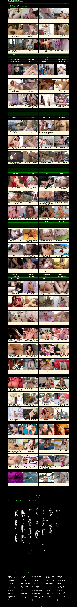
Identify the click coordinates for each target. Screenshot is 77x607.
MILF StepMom (37, 593)
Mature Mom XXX (24, 594)
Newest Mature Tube (25, 584)
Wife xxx (23, 587)
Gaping (29, 529)
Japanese (36, 507)
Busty (16, 547)
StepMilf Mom (48, 594)
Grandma (30, 535)
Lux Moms (60, 590)
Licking (36, 522)
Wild (56, 529)
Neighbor (43, 506)
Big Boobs (16, 528)
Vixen (57, 521)
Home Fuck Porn (24, 593)
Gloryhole (30, 532)
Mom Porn (36, 592)
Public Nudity (44, 542)
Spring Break (51, 524)
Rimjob (43, 549)
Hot (29, 549)
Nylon (43, 514)
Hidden (29, 546)
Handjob (29, 544)
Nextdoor (43, 507)
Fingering (30, 517)
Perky (43, 531)
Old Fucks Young (45, 520)
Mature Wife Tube (24, 582)
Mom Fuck (60, 576)
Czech (22, 533)
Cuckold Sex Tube (49, 593)
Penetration (44, 529)
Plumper (43, 535)
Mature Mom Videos (13, 592)
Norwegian (44, 509)
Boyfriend (16, 541)
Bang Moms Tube (61, 580)
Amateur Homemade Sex (39, 596)
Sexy (50, 511)
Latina (36, 519)
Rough (43, 551)
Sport (50, 523)
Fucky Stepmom (12, 593)
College (22, 519)
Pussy (43, 544)
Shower (50, 515)
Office (43, 516)
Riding (43, 548)
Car (22, 503)
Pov (42, 539)
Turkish (57, 511)
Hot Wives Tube (37, 579)
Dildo (22, 539)
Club (22, 516)
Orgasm (43, 522)
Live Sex (67, 3)
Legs (36, 520)
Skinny (50, 516)
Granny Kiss (36, 584)
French (29, 524)
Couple (22, 522)
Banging (16, 520)
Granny (29, 537)
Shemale (50, 514)
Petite (43, 532)
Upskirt (57, 517)
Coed (22, 518)
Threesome (58, 506)
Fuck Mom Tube (37, 582)
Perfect (43, 530)
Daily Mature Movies (50, 580)
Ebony (29, 503)
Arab (15, 506)
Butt (15, 548)
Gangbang (30, 528)
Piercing (43, 533)
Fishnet (29, 518)
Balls (15, 519)
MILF (36, 537)
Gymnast (29, 540)
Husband (29, 553)
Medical (36, 533)
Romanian (44, 550)
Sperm (50, 522)
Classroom (23, 513)
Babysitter (16, 518)
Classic (22, 512)
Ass (15, 509)
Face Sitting (30, 509)
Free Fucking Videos (62, 583)
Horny (29, 548)
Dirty (22, 540)
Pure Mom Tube (49, 586)
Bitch (15, 532)
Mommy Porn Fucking (38, 597)
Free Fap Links (24, 577)
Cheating (23, 507)
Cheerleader (23, 508)
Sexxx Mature (11, 590)
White (57, 526)
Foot (29, 521)
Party (43, 528)
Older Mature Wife (61, 596)
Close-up (23, 515)
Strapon (50, 529)
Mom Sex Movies (61, 593)
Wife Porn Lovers (61, 594)
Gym (29, 539)
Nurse (43, 513)
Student (50, 532)
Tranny (57, 509)
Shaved (50, 513)
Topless (57, 508)
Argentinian (17, 507)
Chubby (22, 511)
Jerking (36, 508)
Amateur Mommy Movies (26, 597)
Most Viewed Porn (24, 579)
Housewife (30, 550)
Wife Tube (11, 579)
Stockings (50, 528)
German (29, 530)
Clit (22, 514)
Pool (43, 537)
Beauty (16, 526)
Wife (56, 528)
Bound (16, 540)
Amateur (16, 503)
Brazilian (16, 542)
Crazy (22, 524)
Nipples (43, 508)
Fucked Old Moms (49, 582)
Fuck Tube (60, 577)
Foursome (30, 523)
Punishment (44, 543)
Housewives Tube (12, 587)
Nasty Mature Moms (13, 583)
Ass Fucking (17, 510)
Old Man (43, 518)
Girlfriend (29, 531)
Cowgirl (22, 523)
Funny (29, 526)
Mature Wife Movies (37, 587)
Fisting (29, 519)
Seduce (50, 507)
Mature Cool (23, 580)
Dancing (22, 535)
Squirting (50, 526)
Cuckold (22, 527)
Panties (43, 526)
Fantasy (29, 511)
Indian (36, 503)
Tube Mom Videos (49, 583)
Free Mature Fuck (49, 584)
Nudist (43, 511)
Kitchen (36, 513)
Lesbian (36, 521)
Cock (22, 517)
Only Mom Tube (37, 586)
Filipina (29, 515)
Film (29, 516)
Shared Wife (51, 512)
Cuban (22, 526)
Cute (22, 532)
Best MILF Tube (61, 586)
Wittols (35, 589)
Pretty (43, 541)
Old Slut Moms (36, 583)
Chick (22, 509)
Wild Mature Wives (25, 586)
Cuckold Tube (11, 576)
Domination (23, 543)
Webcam (57, 524)
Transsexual (58, 510)
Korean (36, 514)
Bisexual (16, 531)
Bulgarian (16, 546)
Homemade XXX (12, 580)
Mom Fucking (36, 594)
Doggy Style (23, 542)
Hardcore (30, 545)
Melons (36, 534)
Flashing (29, 520)
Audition (16, 512)
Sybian (50, 537)
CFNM (22, 506)
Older (43, 519)
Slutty (50, 519)
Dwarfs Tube (23, 589)
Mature (36, 532)
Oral (42, 521)
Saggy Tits (50, 503)
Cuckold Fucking (61, 592)
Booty (16, 538)
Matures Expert (12, 586)
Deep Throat (23, 537)
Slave (50, 517)
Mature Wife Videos (37, 576)
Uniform (57, 516)
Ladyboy (36, 517)
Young (57, 535)
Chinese (22, 510)
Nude (43, 510)
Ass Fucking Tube (37, 574)
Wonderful (57, 530)
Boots (16, 537)
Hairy (29, 543)
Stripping (50, 530)
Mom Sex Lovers (24, 596)
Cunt (22, 530)
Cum (22, 528)
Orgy (43, 523)
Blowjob (16, 535)
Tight (56, 507)
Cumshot (23, 529)
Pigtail (43, 534)
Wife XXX (23, 574)
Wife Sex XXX (12, 594)
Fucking (29, 525)
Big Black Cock (17, 527)
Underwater (58, 515)
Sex (49, 509)
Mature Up (23, 576)
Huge (29, 551)
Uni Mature (48, 589)
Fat (28, 512)
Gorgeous (30, 533)
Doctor (22, 541)
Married (36, 528)
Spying (50, 525)
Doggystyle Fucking (62, 574)
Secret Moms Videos (62, 579)
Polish (43, 536)
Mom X (22, 590)
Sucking (50, 533)
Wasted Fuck (11, 589)
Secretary (50, 506)
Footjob (29, 522)
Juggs (36, 509)
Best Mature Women (38, 590)
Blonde (16, 534)
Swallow (50, 534)
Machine (36, 526)
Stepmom (50, 527)
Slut (49, 518)
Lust (36, 524)
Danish (22, 536)
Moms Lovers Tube (62, 582)
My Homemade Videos (38, 577)
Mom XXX (48, 577)
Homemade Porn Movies (51, 587)
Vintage (57, 520)
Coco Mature (60, 584)
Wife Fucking (48, 574)
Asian (16, 508)
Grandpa (29, 536)
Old (42, 517)
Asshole (16, 511)
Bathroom (16, 521)
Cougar (22, 521)
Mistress (36, 539)
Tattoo (57, 503)
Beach (16, 525)
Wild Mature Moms (12, 577)
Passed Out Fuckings (62, 587)
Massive (36, 530)
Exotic (29, 506)
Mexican (36, 535)
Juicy (36, 510)
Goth (29, 534)
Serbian (50, 508)
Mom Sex (23, 592)
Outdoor (43, 524)
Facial (29, 510)
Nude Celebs (48, 596)
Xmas (57, 533)
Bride (15, 543)
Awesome (16, 515)
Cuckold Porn (48, 579)
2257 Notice (41, 606)
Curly (22, 531)
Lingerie (36, 523)
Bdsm (16, 524)
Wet (56, 525)
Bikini (15, 530)
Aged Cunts (48, 590)
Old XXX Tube (36, 580)
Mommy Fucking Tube (13, 582)
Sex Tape (50, 510)
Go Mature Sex (61, 589)
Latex (36, 518)
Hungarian (30, 552)
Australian (16, 514)
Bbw (15, 523)
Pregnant (43, 540)
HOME (9, 3)
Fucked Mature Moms (13, 597)
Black (16, 533)
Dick (22, 538)
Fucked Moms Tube (50, 576)
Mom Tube (48, 592)
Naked (43, 503)
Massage (36, 529)
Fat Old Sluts (11, 584)
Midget (36, 536)
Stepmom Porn (12, 596)
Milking (36, 538)
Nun (42, 512)
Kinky (36, 512)
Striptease (50, 531)
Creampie (23, 525)
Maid (36, 527)
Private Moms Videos (25, 583)
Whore (57, 527)
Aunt (15, 513)
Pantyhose (44, 527)
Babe (15, 517)
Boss (15, 539)
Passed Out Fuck (12, 574)
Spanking (50, 521)
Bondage (16, 536)
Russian (43, 552)
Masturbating (37, 531)
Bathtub (16, 522)
